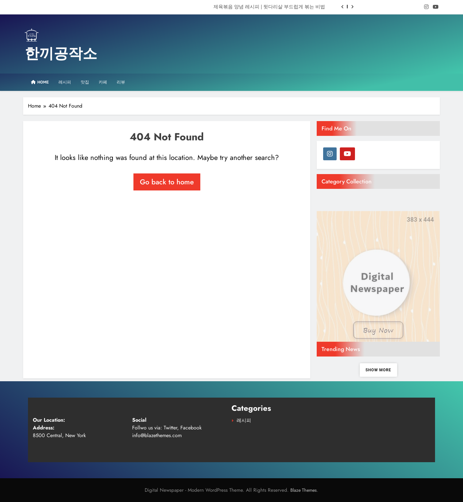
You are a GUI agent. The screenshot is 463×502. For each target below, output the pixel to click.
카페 (103, 82)
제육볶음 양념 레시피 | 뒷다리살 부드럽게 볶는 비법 (269, 6)
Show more (378, 370)
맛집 (85, 82)
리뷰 (121, 82)
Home (38, 82)
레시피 (65, 82)
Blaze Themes (303, 490)
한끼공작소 (61, 53)
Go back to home (167, 182)
